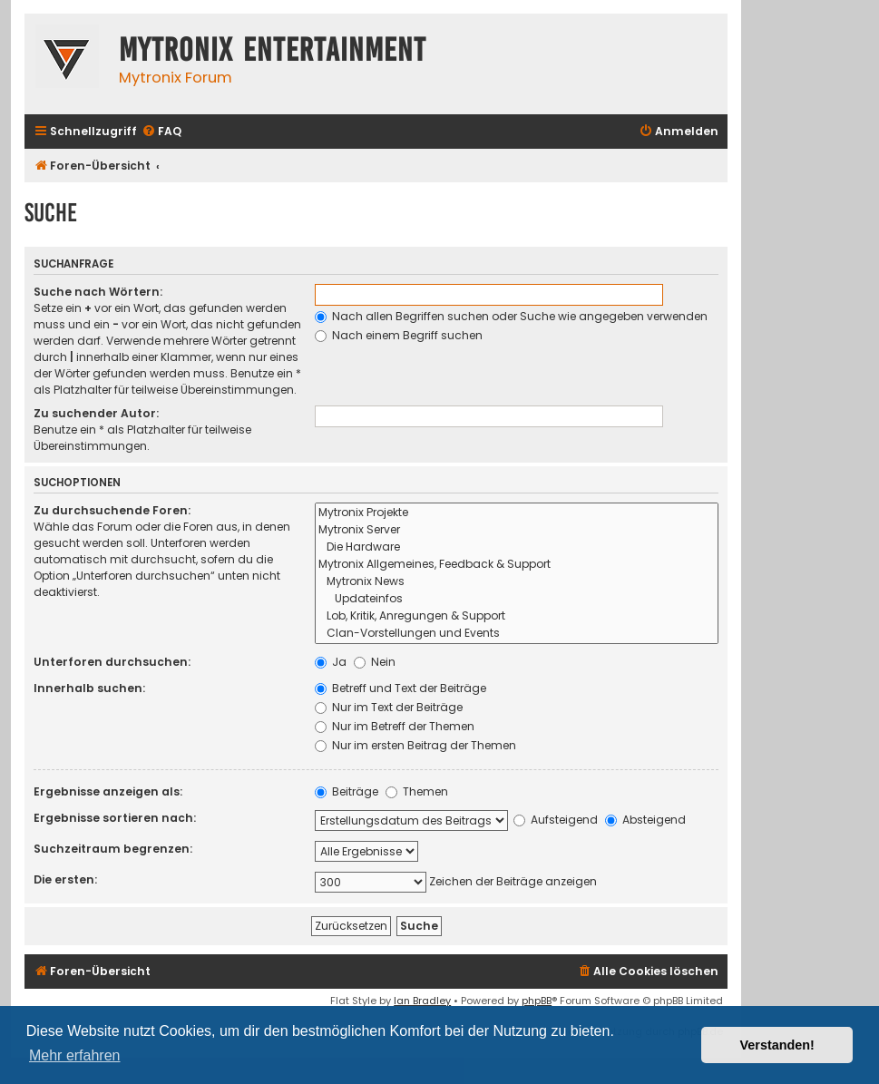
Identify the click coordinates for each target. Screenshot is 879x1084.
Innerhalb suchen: (89, 688)
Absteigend (645, 819)
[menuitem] (161, 132)
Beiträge (346, 791)
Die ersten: (65, 879)
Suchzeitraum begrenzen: (113, 848)
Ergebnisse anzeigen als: (108, 791)
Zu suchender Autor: (96, 413)
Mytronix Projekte (517, 513)
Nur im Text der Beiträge (389, 707)
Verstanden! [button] (777, 1045)
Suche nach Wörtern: (98, 291)
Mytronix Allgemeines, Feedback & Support (517, 564)
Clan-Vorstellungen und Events (517, 633)
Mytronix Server (517, 530)
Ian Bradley (422, 1000)
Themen (417, 791)
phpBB (537, 1000)
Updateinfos (517, 599)
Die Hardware (517, 547)
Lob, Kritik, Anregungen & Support (517, 616)
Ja (331, 661)
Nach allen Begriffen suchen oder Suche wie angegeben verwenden (511, 316)
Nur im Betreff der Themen (394, 726)
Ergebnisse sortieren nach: (115, 817)
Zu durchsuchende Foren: (112, 510)
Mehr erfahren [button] (75, 1055)
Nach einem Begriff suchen (399, 335)
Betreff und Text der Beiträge (400, 688)
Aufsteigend (555, 819)
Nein (375, 661)
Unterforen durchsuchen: (112, 661)
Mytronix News (517, 582)
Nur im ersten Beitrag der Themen (415, 745)
